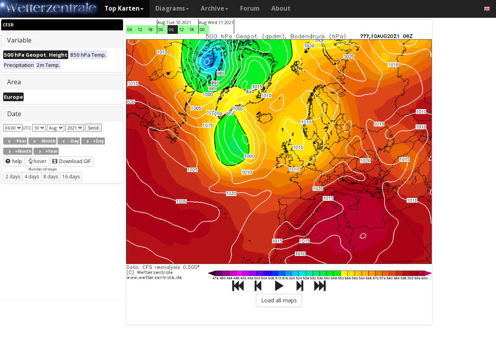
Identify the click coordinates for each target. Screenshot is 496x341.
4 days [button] (31, 176)
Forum (249, 8)
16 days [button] (71, 176)
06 (129, 29)
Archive (214, 8)
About (281, 8)
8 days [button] (50, 176)
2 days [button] (13, 176)
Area (14, 82)
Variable (19, 40)
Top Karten (124, 8)
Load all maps (279, 300)
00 (160, 29)
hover (37, 161)
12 (140, 29)
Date (14, 113)
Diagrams (172, 8)
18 (150, 29)
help (14, 161)
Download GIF (71, 161)
